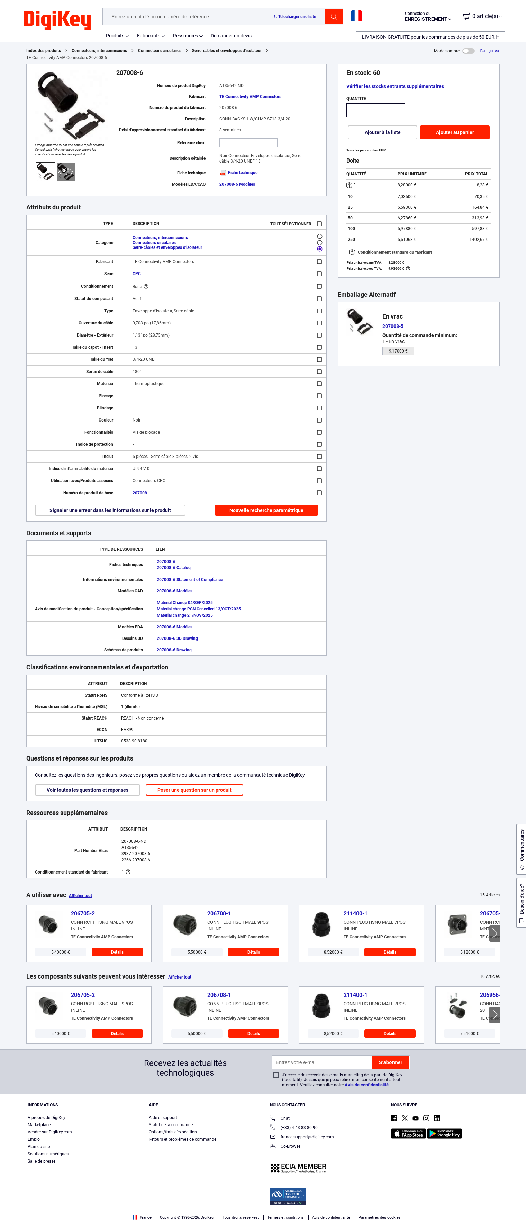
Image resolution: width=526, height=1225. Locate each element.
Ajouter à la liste (383, 132)
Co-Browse (285, 1147)
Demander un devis (231, 35)
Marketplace (39, 1124)
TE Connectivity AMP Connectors (250, 96)
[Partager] (490, 50)
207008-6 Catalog (174, 567)
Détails (117, 952)
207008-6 (166, 561)
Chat (280, 1118)
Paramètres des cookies (380, 1217)
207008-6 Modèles (237, 184)
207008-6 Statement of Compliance (190, 579)
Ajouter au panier (455, 132)
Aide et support (163, 1117)
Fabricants (148, 35)
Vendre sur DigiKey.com (50, 1132)
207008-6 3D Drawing (177, 638)
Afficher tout (80, 895)
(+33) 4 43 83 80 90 (294, 1128)
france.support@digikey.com (302, 1137)
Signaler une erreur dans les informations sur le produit (110, 510)
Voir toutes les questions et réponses (87, 790)
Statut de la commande (171, 1124)
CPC (137, 273)
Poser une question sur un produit (194, 790)
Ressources (185, 35)
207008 (140, 492)
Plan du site (39, 1146)
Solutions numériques (48, 1154)
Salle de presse (41, 1161)
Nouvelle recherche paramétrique (266, 510)
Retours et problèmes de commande (182, 1139)
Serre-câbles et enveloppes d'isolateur (227, 50)
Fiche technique (238, 172)
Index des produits (43, 50)
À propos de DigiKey (46, 1117)
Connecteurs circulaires (159, 50)
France (142, 1217)
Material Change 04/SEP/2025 (185, 602)
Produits (115, 35)
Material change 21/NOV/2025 (185, 615)
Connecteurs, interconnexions (99, 50)
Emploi (34, 1139)
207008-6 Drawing (174, 650)
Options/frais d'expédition (173, 1132)
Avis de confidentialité (367, 1084)
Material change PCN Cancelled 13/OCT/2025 (199, 609)
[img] (57, 21)
